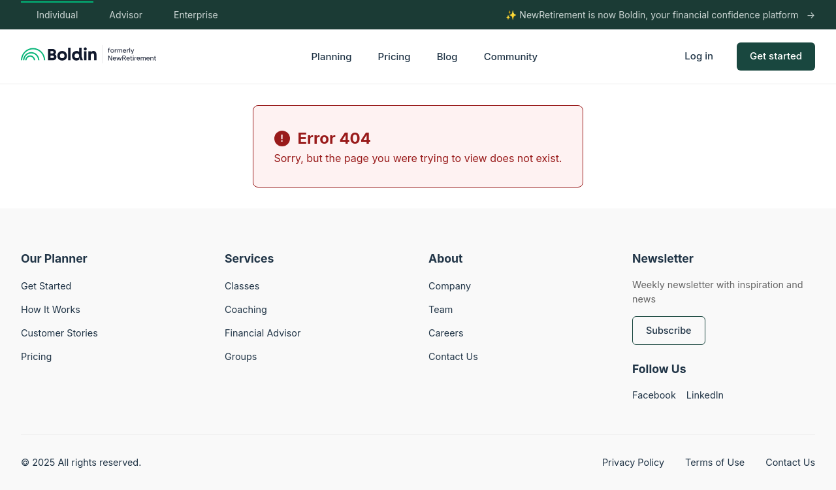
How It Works (50, 309)
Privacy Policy (633, 462)
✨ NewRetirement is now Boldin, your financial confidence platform (652, 14)
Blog (447, 56)
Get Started (46, 285)
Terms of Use (715, 462)
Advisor (125, 14)
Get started (776, 56)
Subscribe (669, 330)
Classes (242, 285)
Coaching (246, 309)
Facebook (654, 394)
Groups (241, 356)
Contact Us (453, 356)
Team (440, 309)
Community (511, 56)
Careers (446, 332)
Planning (332, 56)
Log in (698, 56)
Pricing (394, 56)
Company (449, 285)
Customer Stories (59, 332)
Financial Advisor (262, 332)
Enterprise (196, 14)
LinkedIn (705, 394)
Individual (57, 14)
